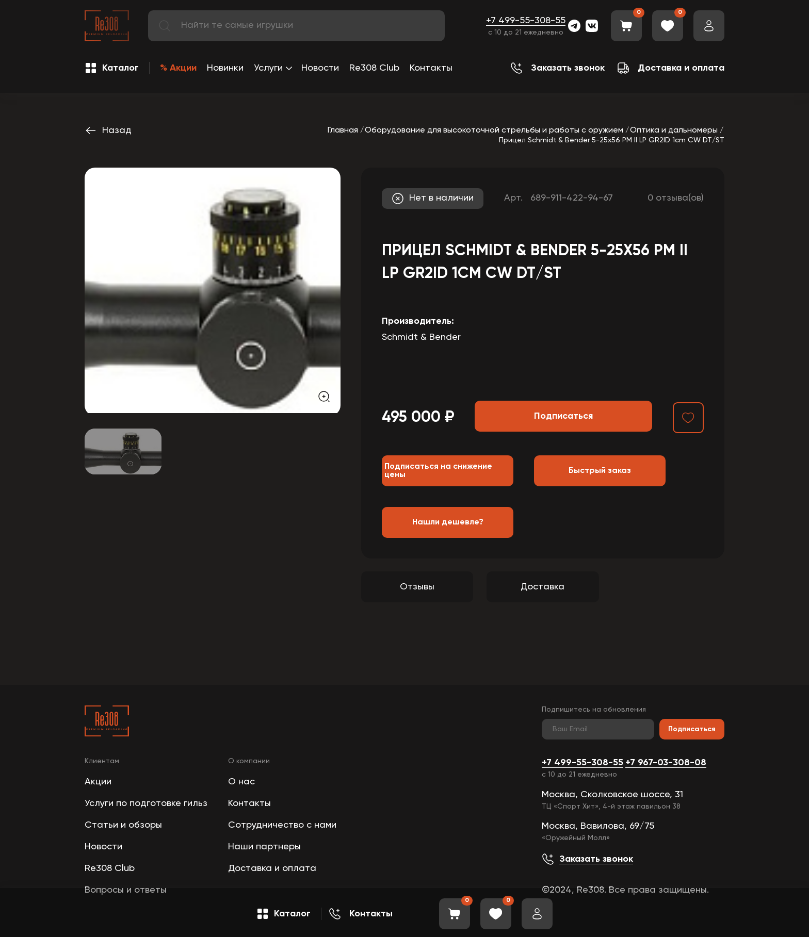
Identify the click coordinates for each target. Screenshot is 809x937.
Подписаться (692, 729)
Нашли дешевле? (447, 522)
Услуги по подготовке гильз (146, 803)
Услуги (268, 68)
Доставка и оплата (272, 868)
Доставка (542, 586)
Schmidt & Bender (421, 337)
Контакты (431, 68)
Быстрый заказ (600, 471)
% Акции (178, 68)
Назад (108, 130)
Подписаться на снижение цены (438, 471)
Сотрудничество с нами (282, 825)
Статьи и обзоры (123, 825)
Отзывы (417, 586)
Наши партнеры (264, 846)
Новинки (225, 68)
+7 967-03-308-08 (665, 762)
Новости (320, 68)
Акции (98, 781)
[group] (213, 290)
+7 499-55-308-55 (525, 20)
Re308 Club (374, 68)
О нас (241, 781)
